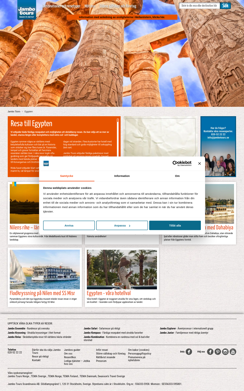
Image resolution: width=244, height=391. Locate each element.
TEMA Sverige (38, 376)
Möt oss (90, 6)
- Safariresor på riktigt (102, 328)
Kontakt (36, 360)
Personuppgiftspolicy (139, 353)
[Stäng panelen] (199, 163)
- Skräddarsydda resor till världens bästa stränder (39, 336)
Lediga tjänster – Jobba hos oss (77, 362)
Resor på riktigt (40, 356)
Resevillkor (70, 357)
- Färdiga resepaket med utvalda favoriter (113, 332)
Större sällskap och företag (118, 6)
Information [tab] (122, 175)
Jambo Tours (14, 111)
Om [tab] (177, 175)
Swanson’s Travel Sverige (111, 376)
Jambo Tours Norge (18, 376)
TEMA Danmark (88, 376)
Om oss (68, 353)
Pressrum (101, 361)
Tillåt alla (175, 225)
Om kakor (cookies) (138, 350)
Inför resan (102, 350)
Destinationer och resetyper (61, 6)
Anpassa (122, 225)
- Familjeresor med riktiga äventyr (184, 332)
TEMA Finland (70, 376)
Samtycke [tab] (66, 175)
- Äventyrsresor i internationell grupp (186, 328)
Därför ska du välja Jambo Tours (46, 351)
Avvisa (69, 225)
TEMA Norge (55, 376)
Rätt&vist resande (105, 357)
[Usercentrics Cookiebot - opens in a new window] (175, 163)
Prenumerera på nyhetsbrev (136, 359)
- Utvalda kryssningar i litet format (34, 332)
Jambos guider (72, 350)
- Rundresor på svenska (29, 328)
